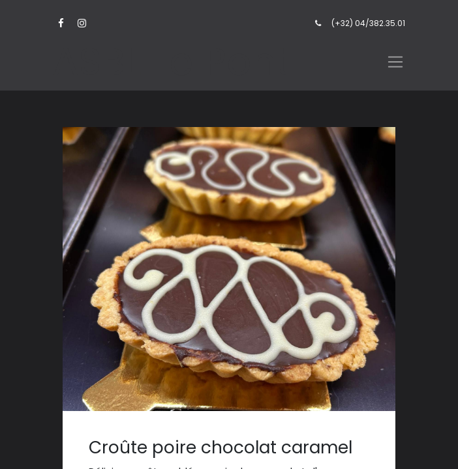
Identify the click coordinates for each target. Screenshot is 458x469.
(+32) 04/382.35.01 (368, 23)
